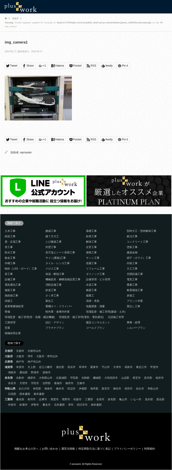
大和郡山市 (45, 377)
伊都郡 (83, 388)
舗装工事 (10, 290)
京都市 (20, 350)
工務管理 (10, 322)
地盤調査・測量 (95, 306)
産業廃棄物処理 (14, 306)
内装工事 (132, 263)
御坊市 (117, 388)
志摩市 (43, 399)
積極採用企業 (13, 333)
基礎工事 (91, 231)
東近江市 (141, 367)
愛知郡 (23, 372)
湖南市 (12, 372)
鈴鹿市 (23, 404)
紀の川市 (24, 388)
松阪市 (77, 399)
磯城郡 (97, 377)
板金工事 (10, 257)
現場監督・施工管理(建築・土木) (105, 311)
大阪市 (20, 356)
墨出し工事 (133, 306)
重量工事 (132, 284)
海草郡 (94, 388)
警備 (7, 311)
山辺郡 (125, 377)
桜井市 (160, 377)
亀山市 (123, 399)
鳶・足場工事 (13, 241)
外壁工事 (50, 247)
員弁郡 (149, 399)
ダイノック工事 (95, 274)
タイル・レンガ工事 (57, 263)
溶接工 (9, 300)
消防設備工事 (53, 284)
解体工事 (91, 241)
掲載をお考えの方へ (26, 448)
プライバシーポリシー (127, 448)
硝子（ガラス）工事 (139, 257)
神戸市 (20, 361)
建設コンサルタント (98, 322)
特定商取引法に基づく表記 (94, 448)
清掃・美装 (92, 300)
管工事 (9, 247)
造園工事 (91, 263)
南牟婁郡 (96, 404)
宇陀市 (35, 383)
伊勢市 (35, 404)
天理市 (23, 383)
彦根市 (47, 372)
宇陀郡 (74, 377)
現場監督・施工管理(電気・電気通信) (81, 317)
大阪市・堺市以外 (47, 356)
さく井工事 (52, 295)
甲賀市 (154, 367)
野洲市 (35, 372)
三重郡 (89, 399)
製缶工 (49, 300)
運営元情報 (68, 448)
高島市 (129, 367)
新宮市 (106, 388)
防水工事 (10, 252)
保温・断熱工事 (54, 274)
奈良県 (9, 377)
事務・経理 (133, 322)
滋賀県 (9, 367)
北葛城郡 (61, 377)
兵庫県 (9, 361)
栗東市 (94, 367)
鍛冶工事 (132, 236)
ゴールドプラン (95, 327)
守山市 (106, 367)
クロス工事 (52, 268)
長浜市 (71, 367)
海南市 (48, 388)
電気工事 (132, 279)
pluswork (76, 464)
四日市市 (82, 404)
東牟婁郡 (39, 394)
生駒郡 (86, 377)
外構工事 (10, 263)
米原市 (20, 367)
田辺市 (71, 388)
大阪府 (9, 356)
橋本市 (60, 388)
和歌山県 (10, 388)
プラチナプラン (54, 327)
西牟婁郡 (24, 394)
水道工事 (91, 284)
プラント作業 (135, 300)
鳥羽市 (32, 399)
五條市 (81, 383)
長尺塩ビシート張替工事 (60, 252)
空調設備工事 (135, 274)
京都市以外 (34, 350)
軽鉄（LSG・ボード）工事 (21, 268)
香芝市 (137, 377)
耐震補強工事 (135, 290)
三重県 (9, 399)
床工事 (9, 274)
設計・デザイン (54, 322)
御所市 (69, 383)
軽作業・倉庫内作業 (57, 311)
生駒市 (20, 377)
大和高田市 (111, 377)
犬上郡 (32, 367)
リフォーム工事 (95, 268)
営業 (7, 327)
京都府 (9, 350)
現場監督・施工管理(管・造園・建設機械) (30, 317)
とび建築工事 (53, 241)
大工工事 (132, 268)
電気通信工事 (13, 284)
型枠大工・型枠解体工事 (141, 231)
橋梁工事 (91, 290)
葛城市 (58, 383)
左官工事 (91, 247)
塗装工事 (132, 247)
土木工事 (10, 231)
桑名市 (47, 404)
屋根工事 (91, 252)
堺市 (30, 356)
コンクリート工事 (137, 241)
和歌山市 (153, 388)
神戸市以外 (34, 361)
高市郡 (148, 377)
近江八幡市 (45, 367)
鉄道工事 (50, 290)
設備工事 (10, 279)
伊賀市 (12, 404)
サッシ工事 (92, 257)
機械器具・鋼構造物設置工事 (62, 279)
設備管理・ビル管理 (98, 279)
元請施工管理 (116, 317)
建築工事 (50, 231)
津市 (70, 404)
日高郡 (12, 394)
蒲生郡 (60, 367)
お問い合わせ (50, 448)
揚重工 (90, 295)
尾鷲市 (55, 399)
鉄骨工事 (91, 236)
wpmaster (26, 152)
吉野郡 (47, 383)
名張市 (100, 399)
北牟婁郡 (59, 404)
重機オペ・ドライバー (58, 306)
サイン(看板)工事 (55, 257)
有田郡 (37, 388)
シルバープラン (136, 327)
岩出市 (140, 388)
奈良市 (12, 383)
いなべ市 (136, 399)
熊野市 (66, 399)
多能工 (131, 295)
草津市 (83, 367)
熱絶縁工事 (11, 295)
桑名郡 (20, 399)
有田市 (129, 388)
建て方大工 (52, 236)
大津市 (117, 367)
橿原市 (32, 377)
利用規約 (149, 448)
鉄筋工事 (10, 236)
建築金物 (132, 252)
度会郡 (160, 399)
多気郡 (112, 399)
